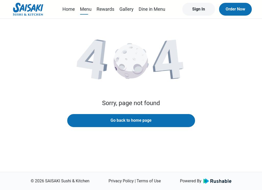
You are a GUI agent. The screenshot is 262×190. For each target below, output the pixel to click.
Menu (86, 9)
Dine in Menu (152, 9)
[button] (131, 61)
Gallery (126, 9)
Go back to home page (130, 120)
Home (68, 9)
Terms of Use (149, 180)
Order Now (235, 9)
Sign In (198, 9)
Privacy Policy (121, 180)
